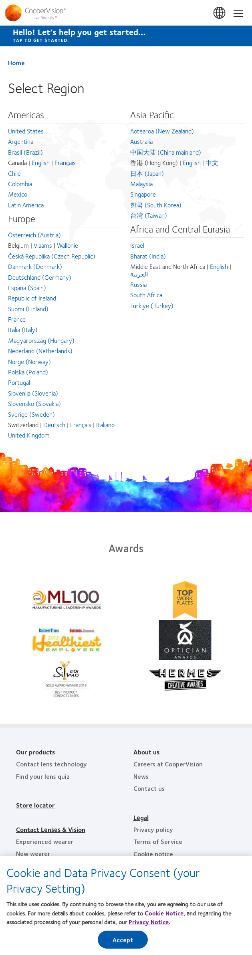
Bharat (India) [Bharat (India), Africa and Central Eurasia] (148, 256)
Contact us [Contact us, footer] (149, 788)
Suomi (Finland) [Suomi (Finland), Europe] (28, 309)
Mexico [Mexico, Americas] (17, 194)
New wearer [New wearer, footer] (33, 853)
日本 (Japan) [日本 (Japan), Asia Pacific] (147, 173)
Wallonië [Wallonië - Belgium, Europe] (67, 245)
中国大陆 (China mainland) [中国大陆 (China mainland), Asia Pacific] (165, 152)
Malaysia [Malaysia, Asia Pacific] (141, 184)
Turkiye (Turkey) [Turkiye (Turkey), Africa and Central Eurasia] (151, 305)
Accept (123, 940)
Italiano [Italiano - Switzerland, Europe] (105, 425)
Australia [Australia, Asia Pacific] (141, 141)
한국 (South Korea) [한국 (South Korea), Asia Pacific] (155, 205)
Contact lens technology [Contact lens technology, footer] (51, 764)
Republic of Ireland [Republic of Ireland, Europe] (32, 298)
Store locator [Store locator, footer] (35, 805)
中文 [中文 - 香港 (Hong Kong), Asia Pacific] (212, 162)
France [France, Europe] (17, 319)
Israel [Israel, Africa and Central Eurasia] (137, 245)
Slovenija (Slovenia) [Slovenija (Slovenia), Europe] (33, 393)
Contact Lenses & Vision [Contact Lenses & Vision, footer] (50, 829)
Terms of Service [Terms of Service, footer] (157, 841)
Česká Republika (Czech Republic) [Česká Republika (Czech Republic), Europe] (51, 256)
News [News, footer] (141, 776)
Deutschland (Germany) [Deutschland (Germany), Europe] (39, 277)
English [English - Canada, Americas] (41, 162)
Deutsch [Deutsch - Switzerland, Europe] (54, 425)
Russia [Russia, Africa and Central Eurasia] (138, 284)
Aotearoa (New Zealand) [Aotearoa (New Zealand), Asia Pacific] (162, 131)
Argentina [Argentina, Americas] (20, 141)
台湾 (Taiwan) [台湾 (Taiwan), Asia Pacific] (148, 215)
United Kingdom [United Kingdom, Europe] (29, 435)
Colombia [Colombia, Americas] (20, 184)
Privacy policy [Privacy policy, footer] (153, 829)
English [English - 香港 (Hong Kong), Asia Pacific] (192, 162)
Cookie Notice (164, 913)
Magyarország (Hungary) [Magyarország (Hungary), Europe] (41, 340)
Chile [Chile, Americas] (14, 173)
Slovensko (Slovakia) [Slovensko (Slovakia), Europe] (34, 403)
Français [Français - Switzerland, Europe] (80, 425)
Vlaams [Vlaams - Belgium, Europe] (43, 245)
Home (16, 63)
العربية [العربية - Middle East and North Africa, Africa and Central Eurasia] (139, 274)
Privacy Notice (149, 922)
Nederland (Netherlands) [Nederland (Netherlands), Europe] (40, 351)
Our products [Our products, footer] (35, 752)
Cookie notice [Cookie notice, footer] (153, 854)
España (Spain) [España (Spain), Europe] (27, 287)
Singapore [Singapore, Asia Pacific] (143, 194)
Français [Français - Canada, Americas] (65, 162)
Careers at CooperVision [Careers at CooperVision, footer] (168, 764)
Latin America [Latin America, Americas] (26, 205)
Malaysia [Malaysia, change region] (220, 13)
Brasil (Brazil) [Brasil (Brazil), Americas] (25, 152)
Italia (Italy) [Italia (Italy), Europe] (23, 329)
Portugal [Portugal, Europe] (19, 382)
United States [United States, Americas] (26, 131)
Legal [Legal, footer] (141, 817)
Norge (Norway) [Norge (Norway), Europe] (29, 361)
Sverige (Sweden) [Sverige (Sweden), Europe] (31, 414)
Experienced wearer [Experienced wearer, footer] (44, 841)
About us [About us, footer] (146, 752)
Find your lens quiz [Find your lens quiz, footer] (43, 776)
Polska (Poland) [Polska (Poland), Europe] (28, 372)
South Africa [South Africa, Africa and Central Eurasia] (146, 295)
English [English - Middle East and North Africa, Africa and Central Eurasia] (219, 266)
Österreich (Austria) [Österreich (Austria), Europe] (34, 235)
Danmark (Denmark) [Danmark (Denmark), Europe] (35, 266)
